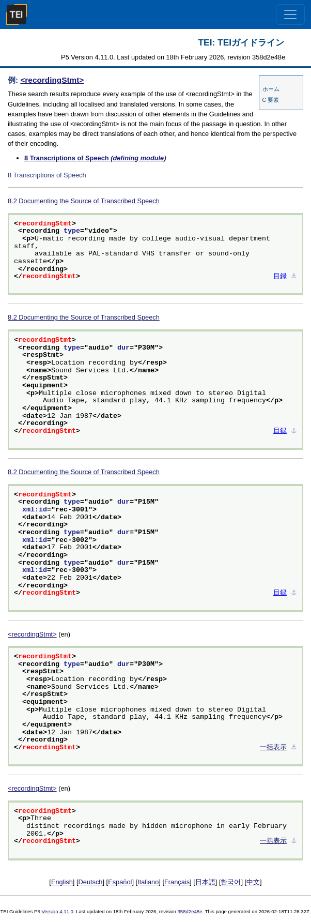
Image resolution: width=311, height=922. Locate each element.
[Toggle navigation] (290, 14)
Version (50, 911)
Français (177, 882)
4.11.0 (66, 911)
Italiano (148, 882)
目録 (280, 276)
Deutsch (91, 882)
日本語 (205, 882)
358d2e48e (189, 911)
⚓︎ (294, 276)
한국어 (231, 882)
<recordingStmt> (52, 79)
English (62, 882)
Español (120, 882)
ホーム (270, 89)
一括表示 (273, 747)
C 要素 (270, 100)
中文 (253, 882)
